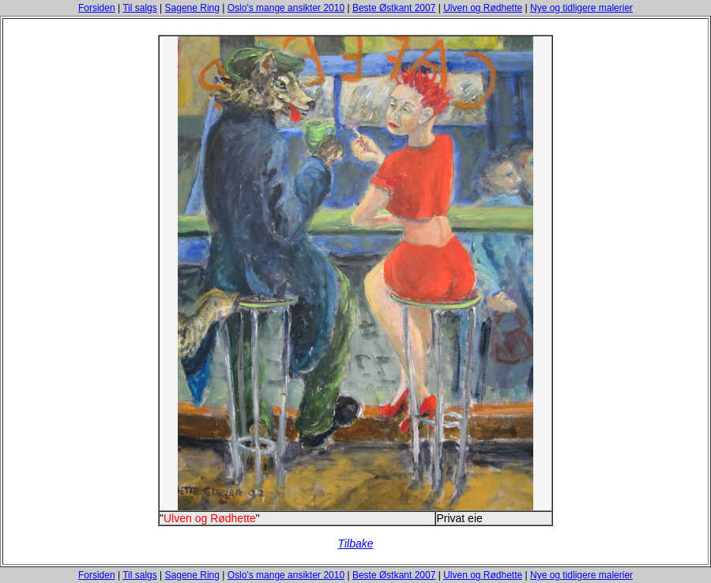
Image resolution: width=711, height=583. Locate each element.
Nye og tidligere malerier (581, 7)
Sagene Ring (192, 7)
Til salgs (139, 7)
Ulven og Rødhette (482, 7)
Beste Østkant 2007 (393, 7)
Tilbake (355, 543)
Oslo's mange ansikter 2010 (286, 7)
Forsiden (96, 7)
